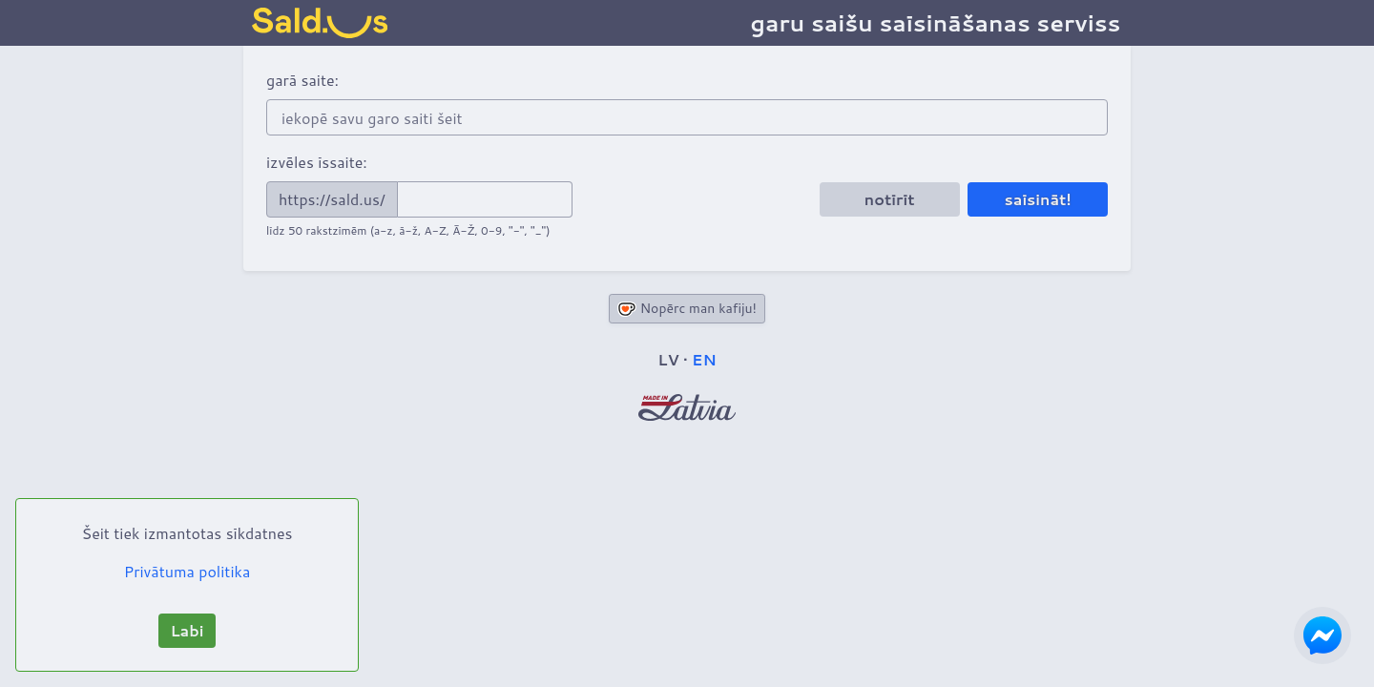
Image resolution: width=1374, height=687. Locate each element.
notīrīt (889, 199)
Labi (186, 630)
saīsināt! (1038, 199)
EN (704, 359)
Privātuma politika (187, 571)
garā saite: (302, 80)
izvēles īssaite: (316, 162)
